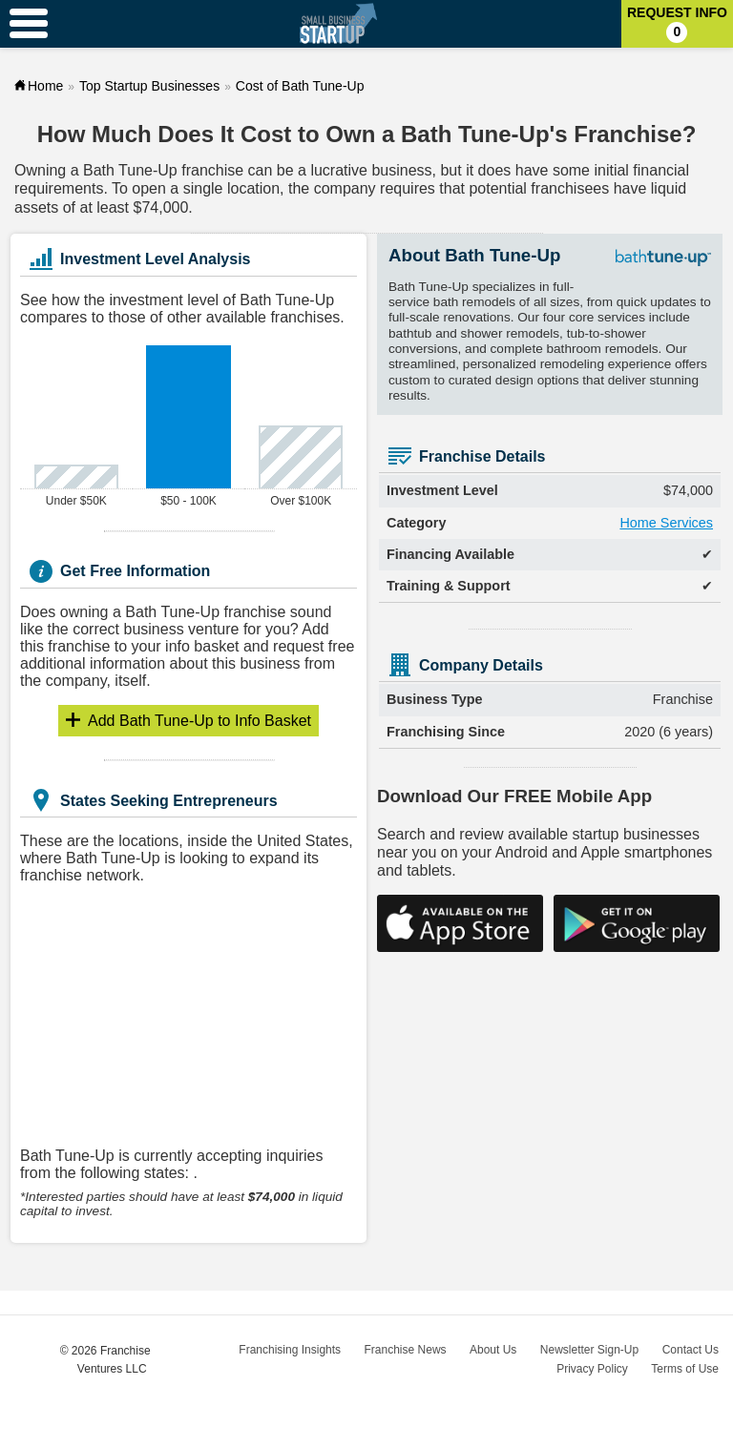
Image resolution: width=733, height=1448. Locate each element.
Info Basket (199, 721)
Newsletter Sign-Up (589, 1349)
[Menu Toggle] (29, 24)
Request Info (677, 24)
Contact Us (690, 1349)
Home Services (666, 522)
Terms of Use (685, 1369)
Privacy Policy (592, 1369)
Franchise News (406, 1349)
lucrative (338, 170)
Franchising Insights (290, 1349)
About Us (493, 1349)
